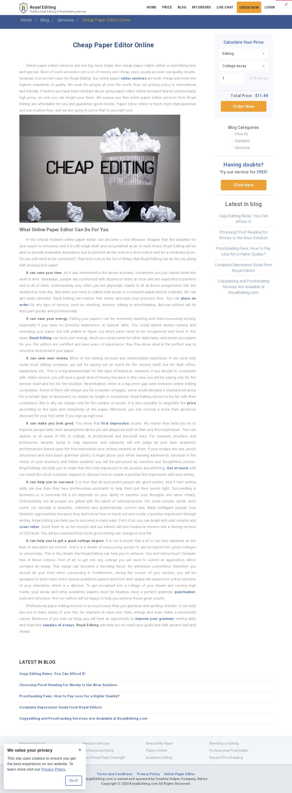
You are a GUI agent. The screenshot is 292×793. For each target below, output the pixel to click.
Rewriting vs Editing (224, 743)
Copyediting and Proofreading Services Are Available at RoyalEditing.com (243, 287)
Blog (44, 20)
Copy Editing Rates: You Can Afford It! (52, 674)
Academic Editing (159, 757)
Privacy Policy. (53, 769)
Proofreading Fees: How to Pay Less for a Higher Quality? (69, 696)
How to (241, 134)
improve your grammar (154, 619)
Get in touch (177, 468)
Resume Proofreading (226, 757)
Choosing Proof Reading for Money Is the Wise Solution (68, 685)
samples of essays (58, 625)
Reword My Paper (159, 743)
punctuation (185, 592)
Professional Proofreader (229, 750)
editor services (133, 78)
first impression (115, 423)
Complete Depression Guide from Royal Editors (60, 707)
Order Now (243, 106)
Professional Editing (98, 750)
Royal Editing (40, 338)
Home (26, 20)
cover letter (29, 527)
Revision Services (96, 743)
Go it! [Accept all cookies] (73, 780)
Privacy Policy (148, 774)
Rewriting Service (32, 743)
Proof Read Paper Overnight (104, 757)
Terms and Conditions (115, 774)
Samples (242, 140)
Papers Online (156, 750)
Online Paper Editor (179, 774)
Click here (243, 185)
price (191, 403)
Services (65, 20)
